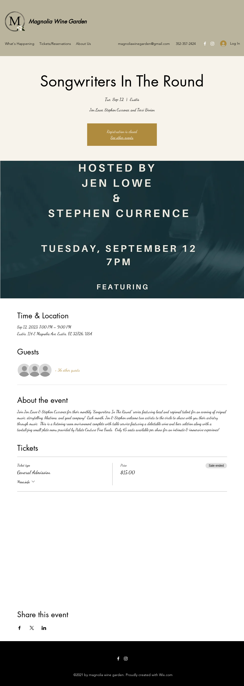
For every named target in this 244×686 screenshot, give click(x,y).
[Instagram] (212, 43)
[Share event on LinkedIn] (44, 628)
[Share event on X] (31, 628)
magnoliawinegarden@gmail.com (144, 43)
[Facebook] (204, 43)
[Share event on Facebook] (19, 628)
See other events (122, 137)
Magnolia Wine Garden (58, 21)
